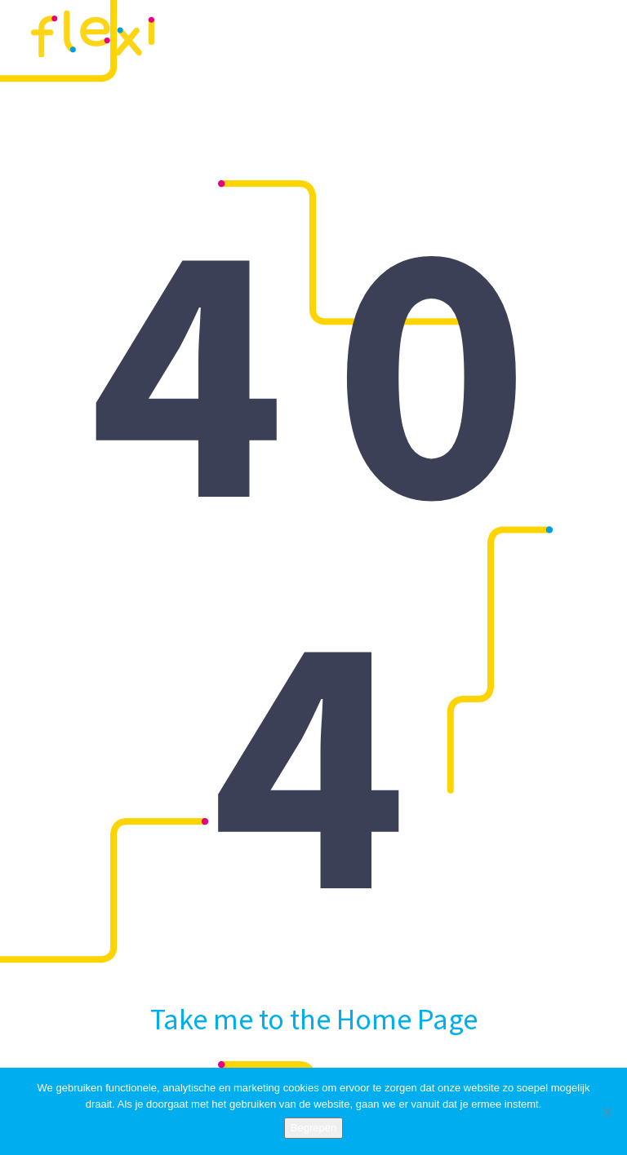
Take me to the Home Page (314, 1014)
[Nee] (606, 1112)
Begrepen (313, 1128)
